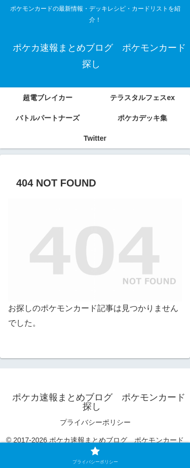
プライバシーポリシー (95, 422)
